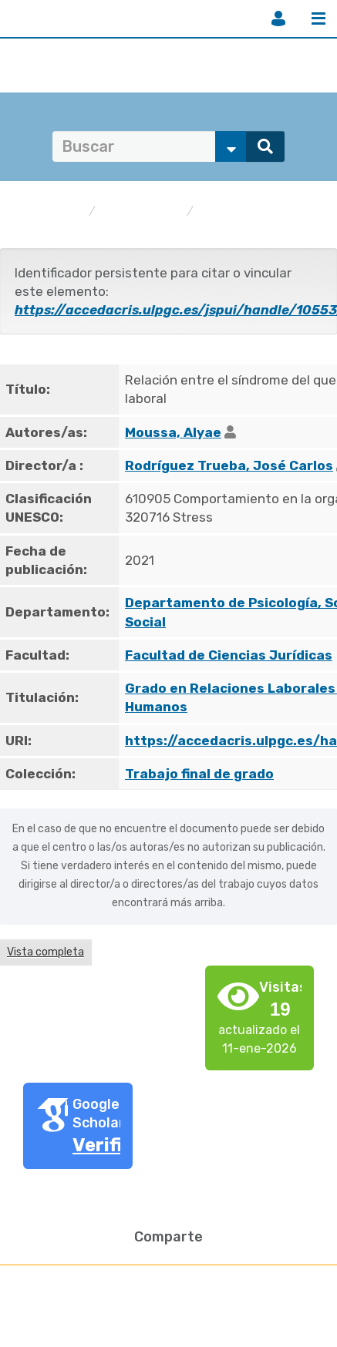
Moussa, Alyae (173, 432)
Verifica (108, 1145)
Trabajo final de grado (260, 211)
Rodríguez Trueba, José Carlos (229, 465)
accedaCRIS (49, 211)
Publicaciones (141, 211)
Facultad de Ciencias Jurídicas (228, 655)
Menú (318, 18)
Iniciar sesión (278, 18)
